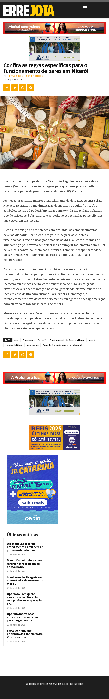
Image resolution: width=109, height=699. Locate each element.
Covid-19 (42, 340)
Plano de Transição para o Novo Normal (62, 344)
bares (16, 340)
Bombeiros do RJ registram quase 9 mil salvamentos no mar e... (25, 580)
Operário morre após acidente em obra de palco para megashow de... (24, 617)
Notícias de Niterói (14, 344)
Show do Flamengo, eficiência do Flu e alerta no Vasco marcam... (25, 634)
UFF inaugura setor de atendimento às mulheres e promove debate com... (25, 547)
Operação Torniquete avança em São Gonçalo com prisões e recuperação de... (24, 599)
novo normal (33, 344)
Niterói (92, 340)
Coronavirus (29, 340)
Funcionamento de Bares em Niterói (67, 340)
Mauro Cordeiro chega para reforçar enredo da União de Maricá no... (25, 564)
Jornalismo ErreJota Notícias (25, 75)
